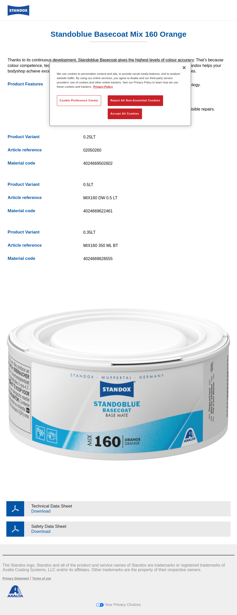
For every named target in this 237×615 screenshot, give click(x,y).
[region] (120, 94)
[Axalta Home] (18, 14)
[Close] (184, 67)
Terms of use (41, 578)
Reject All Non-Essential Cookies (135, 100)
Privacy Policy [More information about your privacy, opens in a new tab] (103, 86)
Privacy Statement (16, 578)
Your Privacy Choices (118, 604)
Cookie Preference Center (79, 100)
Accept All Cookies (124, 113)
